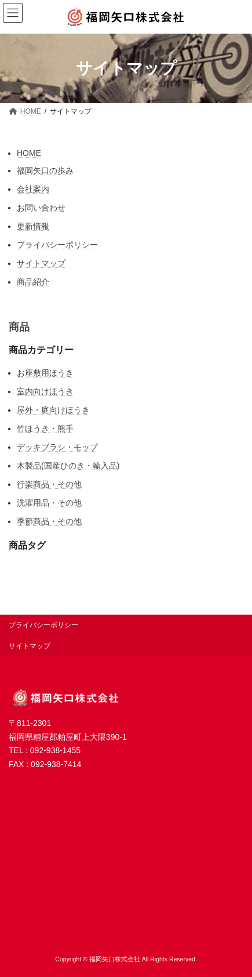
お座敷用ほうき (45, 372)
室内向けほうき (45, 391)
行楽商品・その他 (49, 484)
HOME (29, 153)
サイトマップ (41, 263)
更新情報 (33, 226)
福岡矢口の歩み (45, 170)
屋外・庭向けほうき (53, 410)
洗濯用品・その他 (49, 502)
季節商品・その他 (49, 521)
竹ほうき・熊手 (45, 428)
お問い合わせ (41, 207)
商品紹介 (33, 281)
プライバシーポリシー (57, 244)
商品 (19, 327)
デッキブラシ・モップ (57, 447)
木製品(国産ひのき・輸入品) (68, 465)
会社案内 (33, 189)
